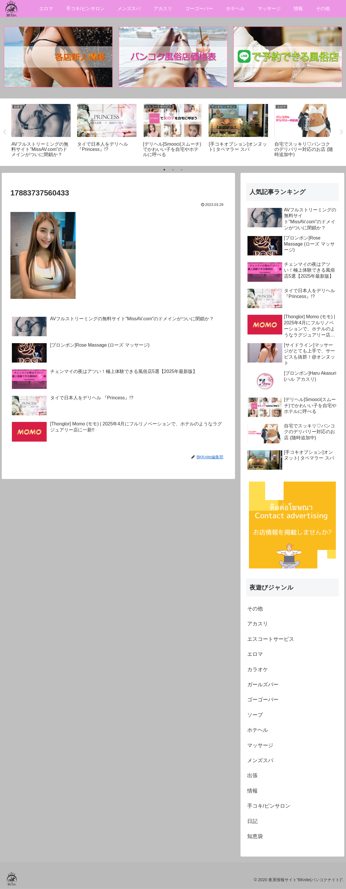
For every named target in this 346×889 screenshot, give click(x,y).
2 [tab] (173, 170)
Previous (4, 133)
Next (342, 133)
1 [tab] (164, 170)
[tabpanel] (41, 132)
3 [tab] (182, 170)
